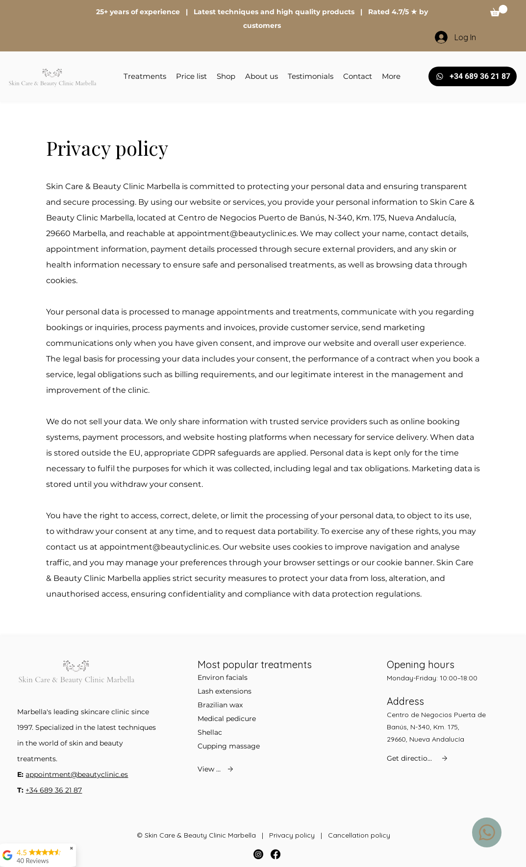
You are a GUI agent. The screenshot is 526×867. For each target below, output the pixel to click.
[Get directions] (418, 758)
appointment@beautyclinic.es (237, 233)
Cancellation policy (359, 835)
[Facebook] (275, 854)
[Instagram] (258, 854)
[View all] (216, 769)
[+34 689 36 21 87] (472, 76)
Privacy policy (292, 835)
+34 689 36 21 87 (53, 790)
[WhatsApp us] (486, 832)
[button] (498, 10)
